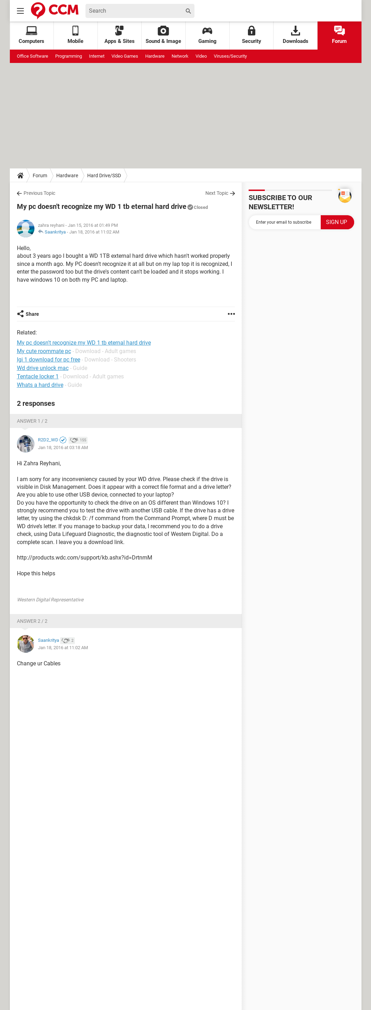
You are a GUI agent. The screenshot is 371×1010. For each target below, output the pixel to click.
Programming (68, 56)
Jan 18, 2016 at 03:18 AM (63, 447)
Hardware (155, 56)
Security (251, 35)
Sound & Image (163, 35)
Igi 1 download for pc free (48, 359)
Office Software (32, 56)
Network (180, 56)
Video (201, 56)
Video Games (124, 56)
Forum (339, 35)
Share (32, 314)
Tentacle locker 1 (38, 376)
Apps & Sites (119, 35)
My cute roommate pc (44, 351)
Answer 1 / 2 (32, 421)
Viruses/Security (230, 56)
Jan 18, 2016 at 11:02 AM (94, 232)
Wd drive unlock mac (43, 368)
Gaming (207, 35)
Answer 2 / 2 (32, 621)
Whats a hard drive (40, 385)
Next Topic (216, 193)
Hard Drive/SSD (104, 175)
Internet (96, 56)
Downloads (295, 35)
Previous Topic (39, 193)
